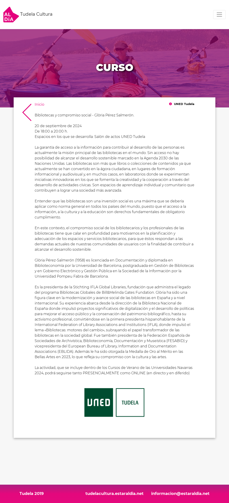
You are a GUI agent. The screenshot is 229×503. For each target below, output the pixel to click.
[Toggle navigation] (219, 14)
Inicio (39, 104)
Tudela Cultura (28, 14)
